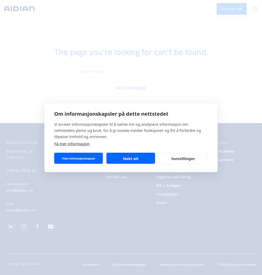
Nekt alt (131, 158)
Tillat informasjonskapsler (78, 158)
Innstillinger (183, 158)
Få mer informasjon (72, 143)
